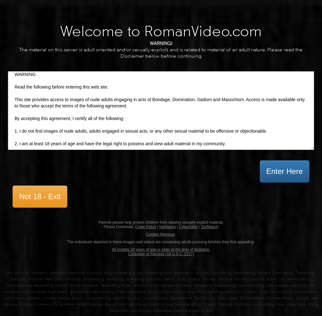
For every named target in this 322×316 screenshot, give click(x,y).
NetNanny (167, 227)
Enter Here (284, 171)
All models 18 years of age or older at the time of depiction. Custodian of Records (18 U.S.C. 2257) (161, 251)
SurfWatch (210, 227)
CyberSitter (188, 227)
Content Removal (160, 234)
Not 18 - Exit (40, 196)
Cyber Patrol (145, 227)
